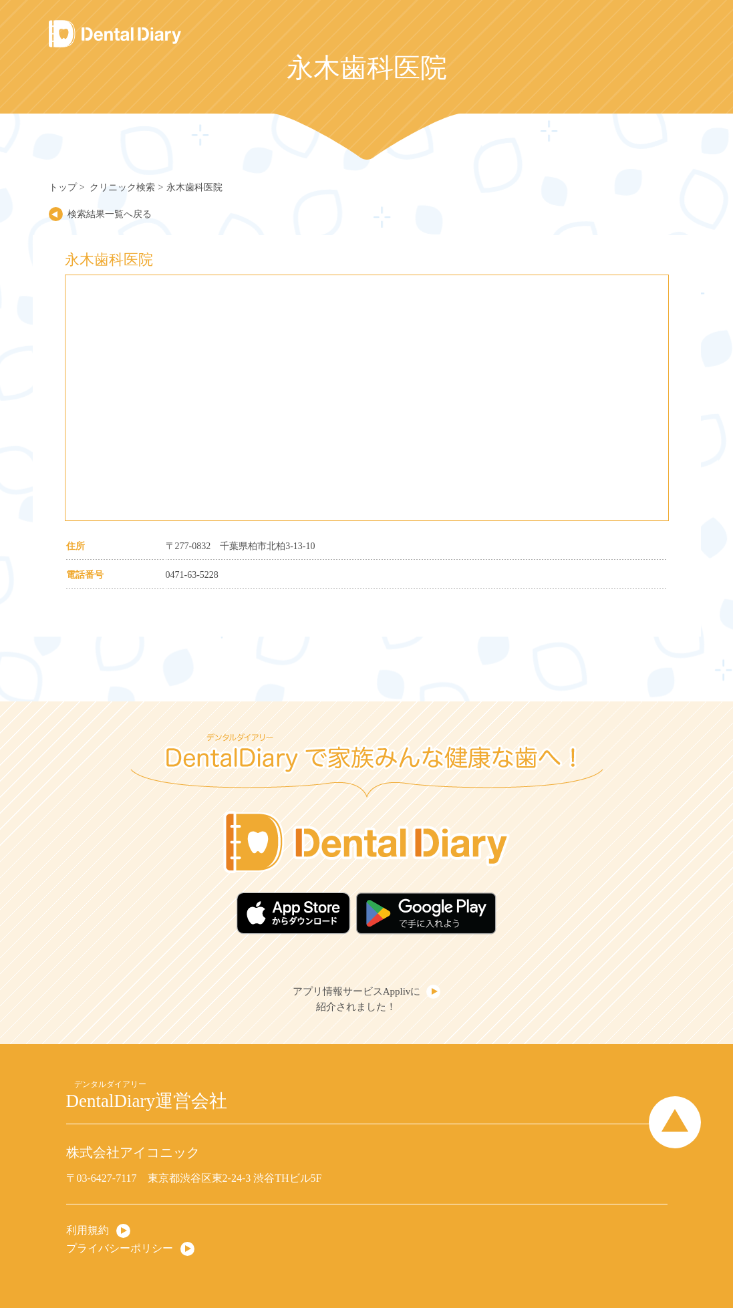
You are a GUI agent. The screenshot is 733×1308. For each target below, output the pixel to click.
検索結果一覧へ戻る (109, 214)
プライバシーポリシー (119, 1248)
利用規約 (87, 1230)
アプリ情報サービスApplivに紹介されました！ (357, 999)
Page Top (675, 1122)
